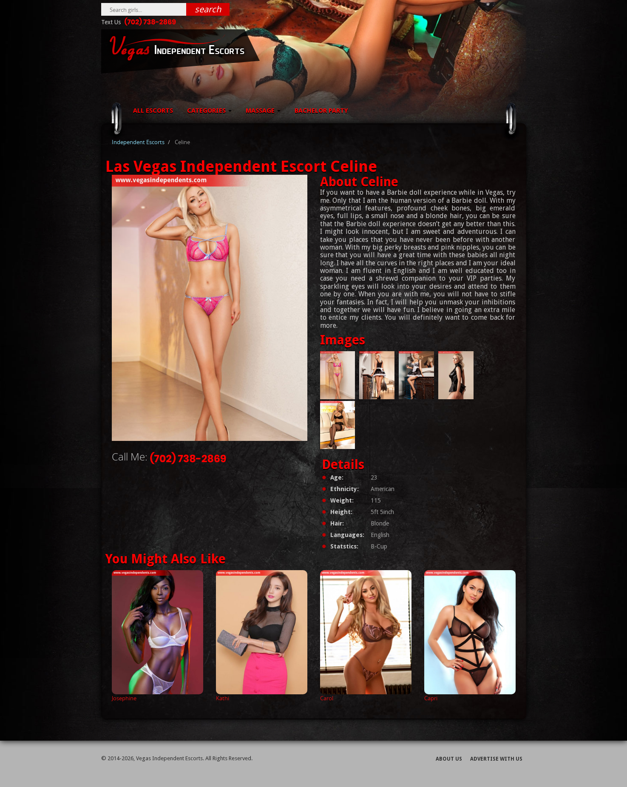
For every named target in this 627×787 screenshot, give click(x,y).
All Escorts (153, 110)
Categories (209, 110)
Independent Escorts (138, 142)
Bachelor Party (321, 110)
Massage (263, 110)
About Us (449, 759)
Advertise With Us (496, 759)
